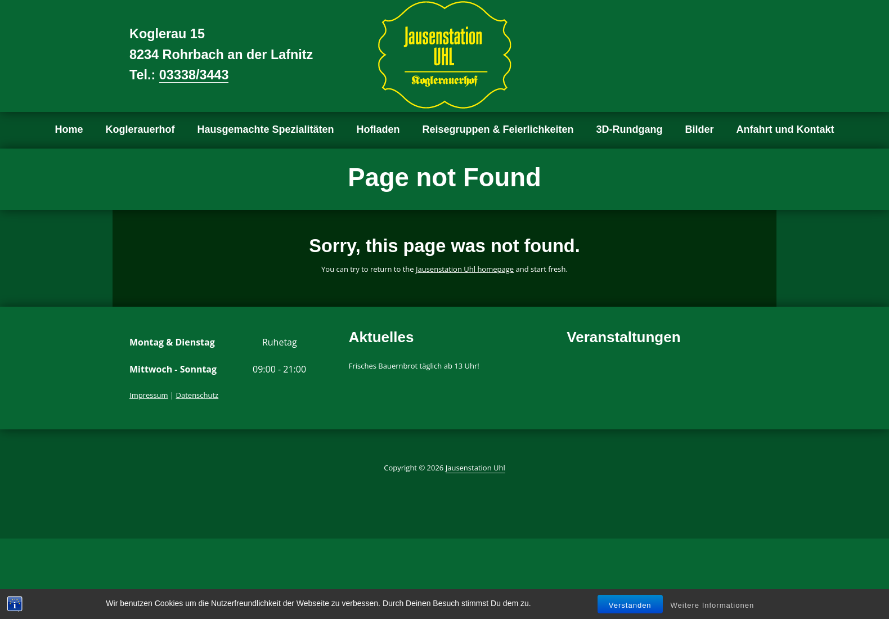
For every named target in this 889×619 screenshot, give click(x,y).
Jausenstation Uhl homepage (465, 269)
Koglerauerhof (139, 129)
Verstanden (630, 605)
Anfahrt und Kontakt (785, 129)
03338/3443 (194, 75)
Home (69, 129)
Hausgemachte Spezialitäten (265, 129)
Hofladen (378, 129)
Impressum (148, 395)
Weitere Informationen (713, 605)
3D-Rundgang (629, 129)
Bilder (699, 129)
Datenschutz (197, 395)
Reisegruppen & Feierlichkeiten (498, 129)
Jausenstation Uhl (475, 468)
